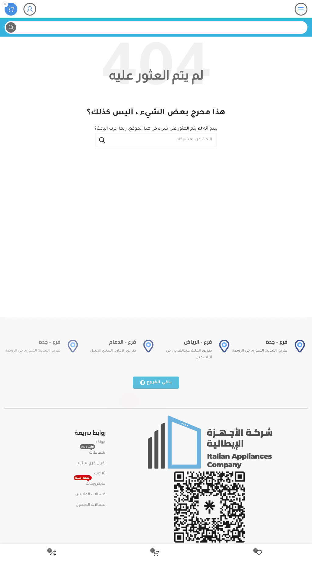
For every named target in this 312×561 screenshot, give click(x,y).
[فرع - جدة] (299, 346)
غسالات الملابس (90, 494)
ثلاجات (99, 474)
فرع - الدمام (122, 342)
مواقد (100, 442)
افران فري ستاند (91, 463)
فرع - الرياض (198, 342)
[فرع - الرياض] (224, 346)
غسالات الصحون (90, 505)
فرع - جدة (277, 342)
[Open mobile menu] (301, 9)
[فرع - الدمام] (148, 346)
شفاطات (92, 451)
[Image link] (209, 442)
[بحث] (156, 27)
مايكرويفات (89, 482)
